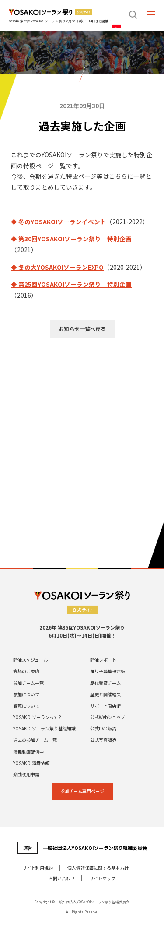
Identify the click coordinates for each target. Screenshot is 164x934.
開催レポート (103, 660)
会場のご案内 (26, 671)
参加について (26, 694)
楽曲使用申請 (26, 775)
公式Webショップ (107, 717)
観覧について (26, 706)
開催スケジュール (30, 660)
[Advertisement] (82, 433)
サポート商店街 (105, 706)
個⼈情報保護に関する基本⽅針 (98, 868)
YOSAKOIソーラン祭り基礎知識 (44, 729)
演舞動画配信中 (28, 752)
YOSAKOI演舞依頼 (31, 763)
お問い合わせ (62, 878)
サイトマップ (102, 878)
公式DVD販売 (103, 729)
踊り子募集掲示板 (107, 671)
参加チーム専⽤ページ (82, 791)
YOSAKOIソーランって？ (37, 717)
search (133, 14)
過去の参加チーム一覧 (35, 740)
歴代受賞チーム (105, 683)
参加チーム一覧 (28, 683)
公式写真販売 (103, 740)
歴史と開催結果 (105, 694)
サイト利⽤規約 (37, 868)
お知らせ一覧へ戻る (82, 328)
